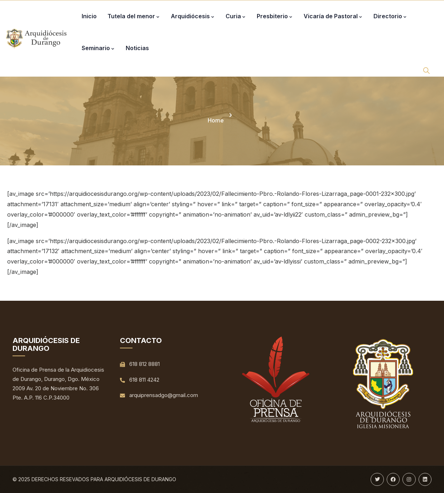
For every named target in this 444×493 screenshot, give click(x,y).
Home (216, 120)
